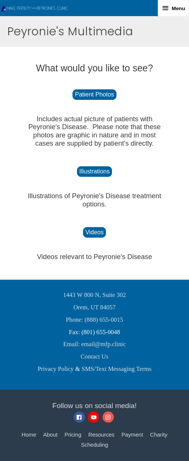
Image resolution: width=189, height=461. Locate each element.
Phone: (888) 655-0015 (94, 319)
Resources (101, 435)
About (50, 435)
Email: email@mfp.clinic (94, 344)
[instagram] (109, 417)
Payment (132, 435)
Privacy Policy (56, 368)
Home (28, 435)
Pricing (73, 435)
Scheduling (94, 445)
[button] (94, 94)
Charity (158, 435)
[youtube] (94, 417)
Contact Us (94, 356)
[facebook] (80, 417)
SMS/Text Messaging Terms (116, 368)
